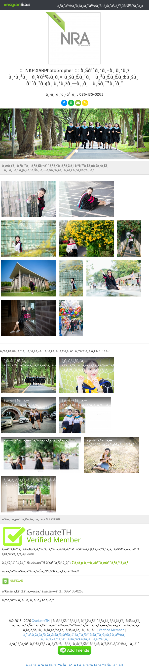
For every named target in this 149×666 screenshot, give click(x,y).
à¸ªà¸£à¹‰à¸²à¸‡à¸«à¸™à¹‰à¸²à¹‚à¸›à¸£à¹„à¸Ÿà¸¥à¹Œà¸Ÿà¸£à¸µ (100, 5)
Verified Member (111, 630)
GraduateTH (41, 620)
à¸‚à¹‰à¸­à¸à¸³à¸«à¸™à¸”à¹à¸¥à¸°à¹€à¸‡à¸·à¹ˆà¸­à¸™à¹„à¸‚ (83, 636)
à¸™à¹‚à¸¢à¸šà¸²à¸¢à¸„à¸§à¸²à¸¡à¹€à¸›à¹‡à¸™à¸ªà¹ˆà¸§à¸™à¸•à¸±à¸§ (67, 634)
